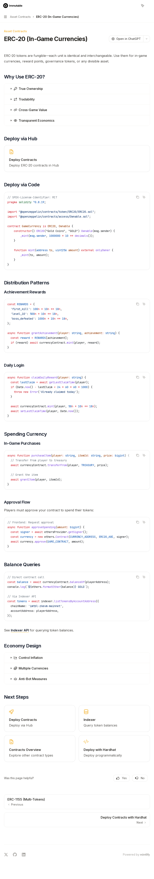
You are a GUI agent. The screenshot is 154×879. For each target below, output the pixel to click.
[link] (77, 158)
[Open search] (135, 5)
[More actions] (149, 5)
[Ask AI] (144, 197)
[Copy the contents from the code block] (137, 197)
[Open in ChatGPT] (126, 38)
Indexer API (20, 630)
